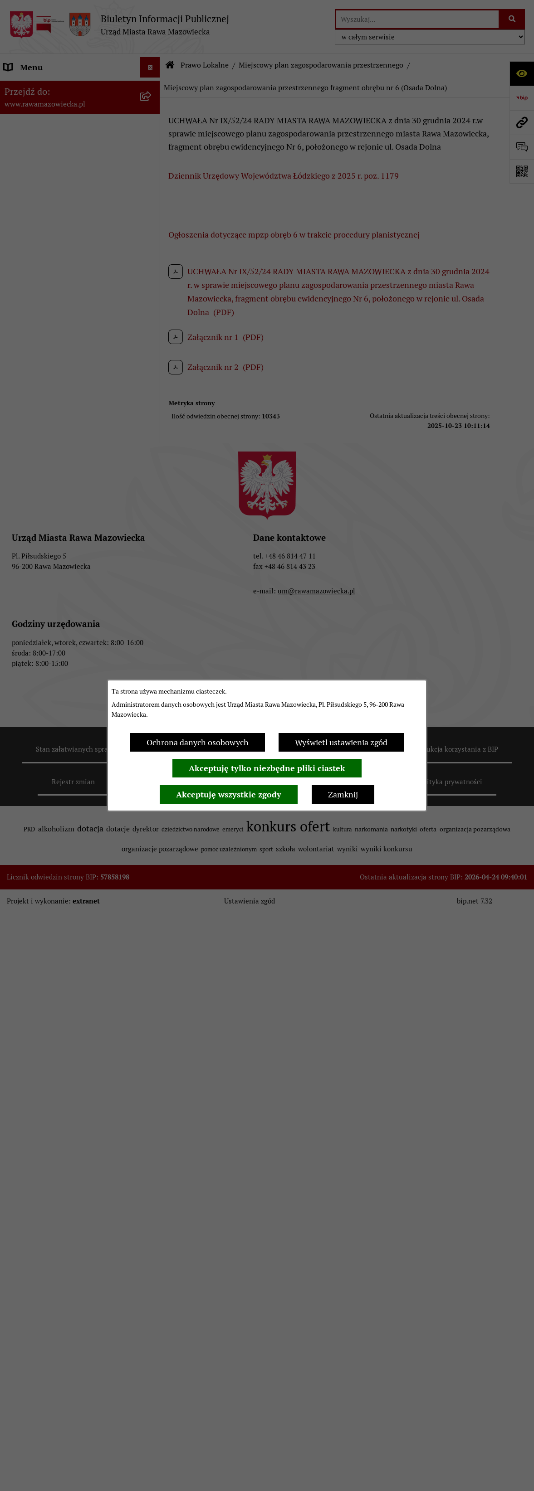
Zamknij (343, 794)
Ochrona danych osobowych (198, 742)
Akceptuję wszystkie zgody (228, 794)
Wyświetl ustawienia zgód (341, 742)
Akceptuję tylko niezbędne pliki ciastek (267, 768)
